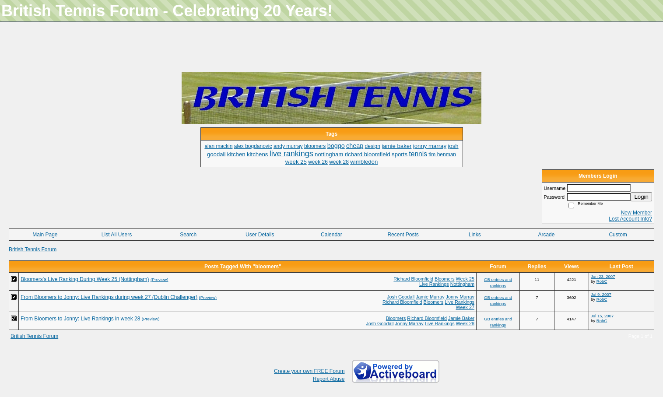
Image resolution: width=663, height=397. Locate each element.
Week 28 (465, 323)
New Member (636, 213)
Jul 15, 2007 (602, 315)
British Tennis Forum (32, 249)
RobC (601, 281)
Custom (618, 235)
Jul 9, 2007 (601, 294)
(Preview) (159, 279)
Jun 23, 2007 (603, 276)
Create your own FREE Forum (309, 371)
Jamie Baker (461, 318)
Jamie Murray (430, 296)
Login (641, 196)
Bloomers (445, 278)
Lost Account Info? (630, 219)
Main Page (44, 235)
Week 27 (465, 307)
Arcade (546, 235)
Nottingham (462, 284)
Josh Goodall (400, 296)
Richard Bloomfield (413, 278)
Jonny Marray (460, 296)
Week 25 (465, 278)
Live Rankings (434, 284)
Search (188, 235)
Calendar (331, 235)
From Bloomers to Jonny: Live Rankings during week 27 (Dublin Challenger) (109, 297)
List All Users (117, 235)
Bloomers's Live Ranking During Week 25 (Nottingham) (85, 279)
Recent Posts (402, 235)
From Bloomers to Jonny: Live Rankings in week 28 (80, 319)
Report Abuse (329, 379)
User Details (260, 235)
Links (475, 235)
